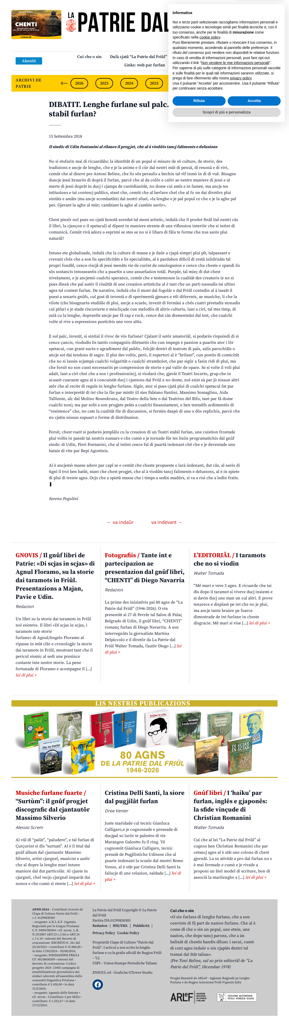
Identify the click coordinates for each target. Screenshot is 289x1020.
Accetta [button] (254, 994)
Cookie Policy (128, 933)
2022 (179, 83)
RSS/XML (120, 925)
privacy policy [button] (241, 972)
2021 (204, 83)
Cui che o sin (89, 56)
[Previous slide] (64, 83)
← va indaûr (121, 522)
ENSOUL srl (102, 972)
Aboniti (29, 61)
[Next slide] (269, 83)
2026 (79, 83)
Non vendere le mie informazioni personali (235, 956)
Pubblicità (141, 925)
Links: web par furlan (144, 65)
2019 (254, 83)
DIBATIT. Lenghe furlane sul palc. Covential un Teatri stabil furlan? (144, 109)
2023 (154, 83)
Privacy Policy (104, 933)
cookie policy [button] (210, 931)
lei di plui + (26, 675)
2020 (229, 83)
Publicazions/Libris (193, 56)
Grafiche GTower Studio (133, 972)
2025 (104, 83)
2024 (129, 83)
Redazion (100, 925)
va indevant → (166, 522)
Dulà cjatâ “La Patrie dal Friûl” (138, 56)
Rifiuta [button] (199, 994)
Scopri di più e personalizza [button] (227, 1006)
